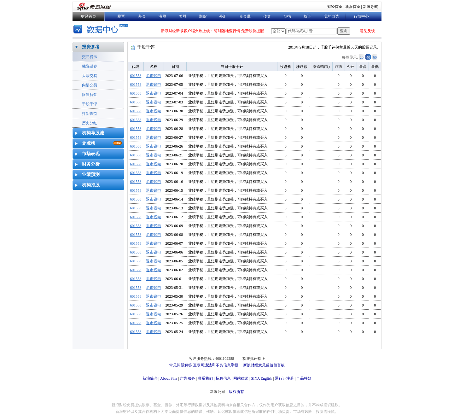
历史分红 (89, 123)
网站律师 (240, 378)
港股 (162, 16)
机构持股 (91, 185)
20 (362, 57)
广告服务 (187, 378)
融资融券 (89, 66)
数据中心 (101, 29)
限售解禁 (89, 94)
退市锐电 (153, 75)
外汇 (223, 16)
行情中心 (361, 16)
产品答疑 (303, 378)
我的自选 (331, 16)
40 (368, 57)
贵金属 (245, 16)
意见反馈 (367, 31)
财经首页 (334, 6)
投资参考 (91, 46)
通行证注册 (284, 378)
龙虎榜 (88, 143)
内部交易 (89, 85)
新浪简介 (150, 378)
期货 (203, 16)
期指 (287, 16)
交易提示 (89, 57)
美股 (182, 16)
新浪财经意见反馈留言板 (264, 365)
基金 (142, 16)
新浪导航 (370, 6)
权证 (307, 16)
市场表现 (91, 153)
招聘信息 (223, 378)
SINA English (261, 378)
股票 (121, 16)
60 (375, 57)
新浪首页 (352, 6)
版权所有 (236, 391)
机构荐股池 (93, 133)
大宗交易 (89, 75)
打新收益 (89, 113)
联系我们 (205, 378)
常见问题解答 (180, 365)
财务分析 (91, 164)
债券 (267, 16)
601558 (135, 75)
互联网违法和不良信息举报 (215, 365)
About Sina (168, 378)
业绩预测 (91, 174)
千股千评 (89, 104)
